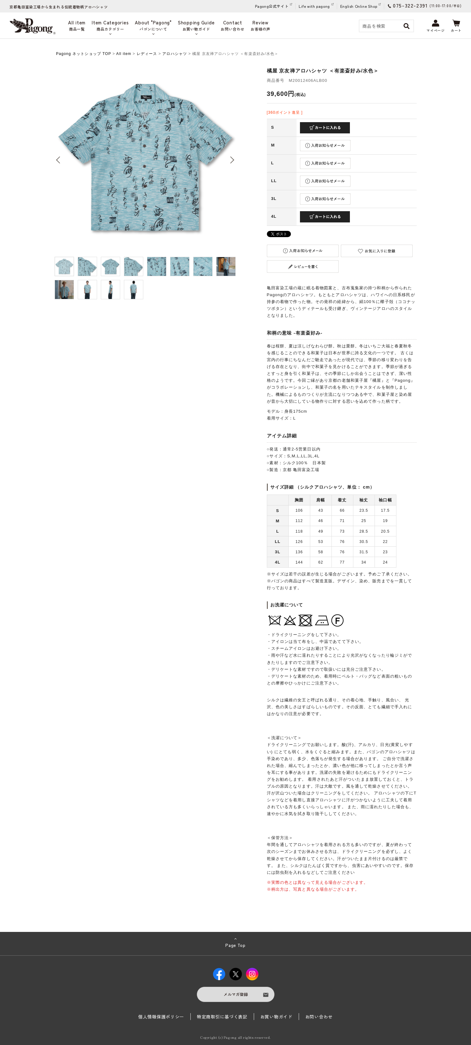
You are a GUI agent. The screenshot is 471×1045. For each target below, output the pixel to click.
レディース (147, 54)
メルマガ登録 (235, 994)
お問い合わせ (319, 1016)
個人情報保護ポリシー (161, 1016)
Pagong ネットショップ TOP (83, 54)
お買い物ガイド (276, 1016)
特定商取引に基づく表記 (222, 1016)
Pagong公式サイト (272, 6)
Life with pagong (314, 6)
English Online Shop (358, 6)
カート (456, 26)
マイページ (435, 26)
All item (123, 54)
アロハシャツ (174, 54)
